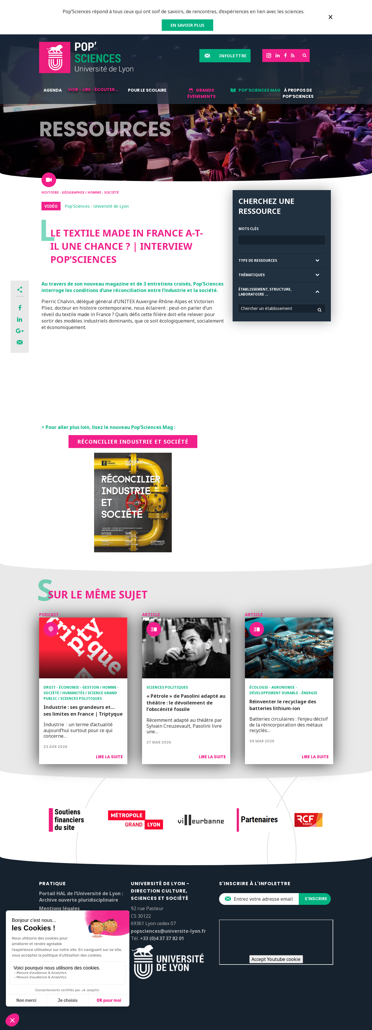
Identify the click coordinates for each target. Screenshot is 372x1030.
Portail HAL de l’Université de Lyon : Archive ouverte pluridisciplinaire (81, 896)
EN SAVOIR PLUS (187, 25)
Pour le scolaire (147, 90)
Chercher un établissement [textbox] (266, 308)
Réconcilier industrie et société (132, 441)
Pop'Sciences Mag (259, 90)
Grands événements (201, 93)
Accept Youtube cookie (276, 959)
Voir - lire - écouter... (93, 90)
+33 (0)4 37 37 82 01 (162, 938)
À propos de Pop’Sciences (298, 93)
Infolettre (233, 55)
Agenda (53, 90)
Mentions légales (59, 908)
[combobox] (281, 308)
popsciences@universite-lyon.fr (168, 931)
